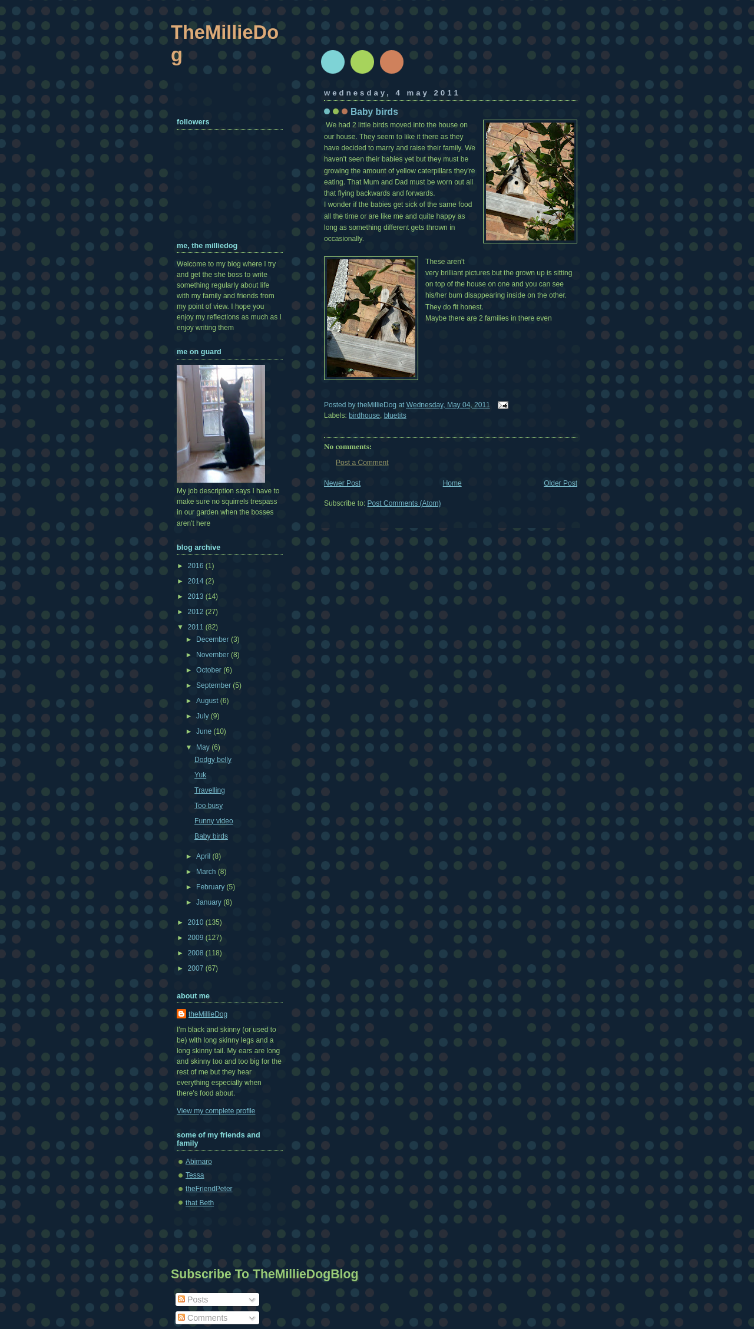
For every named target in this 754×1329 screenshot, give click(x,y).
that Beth (200, 1203)
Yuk (200, 775)
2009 (197, 938)
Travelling (209, 790)
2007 (197, 968)
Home (452, 483)
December (213, 639)
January (209, 902)
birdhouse (364, 415)
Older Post (560, 483)
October (209, 670)
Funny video (213, 821)
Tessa (195, 1175)
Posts (193, 1299)
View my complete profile (216, 1111)
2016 (197, 566)
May (203, 747)
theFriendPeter (209, 1189)
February (211, 887)
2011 (197, 627)
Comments (202, 1318)
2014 (197, 581)
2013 (197, 596)
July (203, 716)
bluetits (395, 415)
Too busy (208, 806)
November (213, 655)
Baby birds (374, 112)
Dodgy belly (213, 760)
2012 (197, 612)
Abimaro (199, 1161)
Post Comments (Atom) (404, 503)
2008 (197, 953)
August (208, 701)
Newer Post (342, 483)
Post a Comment (362, 463)
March (207, 872)
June (204, 731)
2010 (197, 922)
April (204, 856)
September (214, 685)
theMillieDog (207, 1014)
